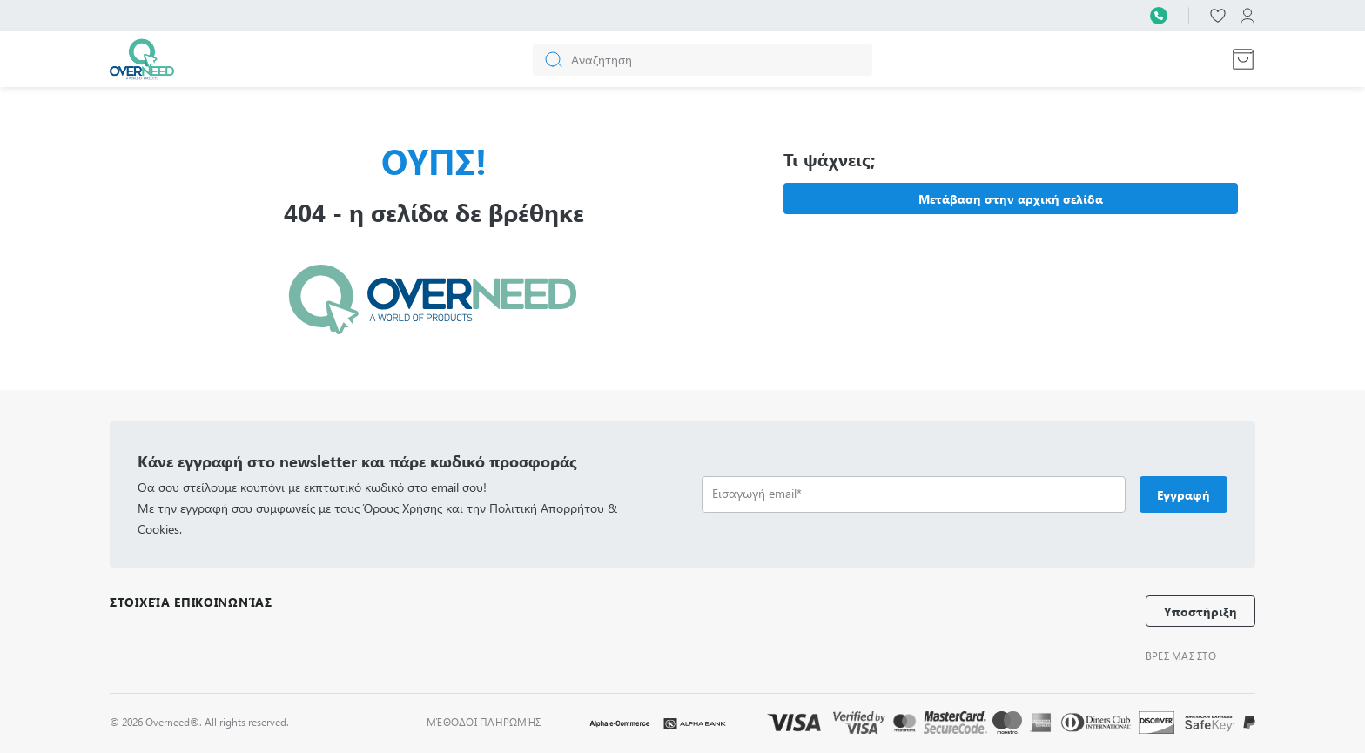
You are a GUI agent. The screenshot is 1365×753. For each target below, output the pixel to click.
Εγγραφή (1183, 495)
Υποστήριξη (1200, 611)
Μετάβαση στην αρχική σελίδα (1010, 199)
